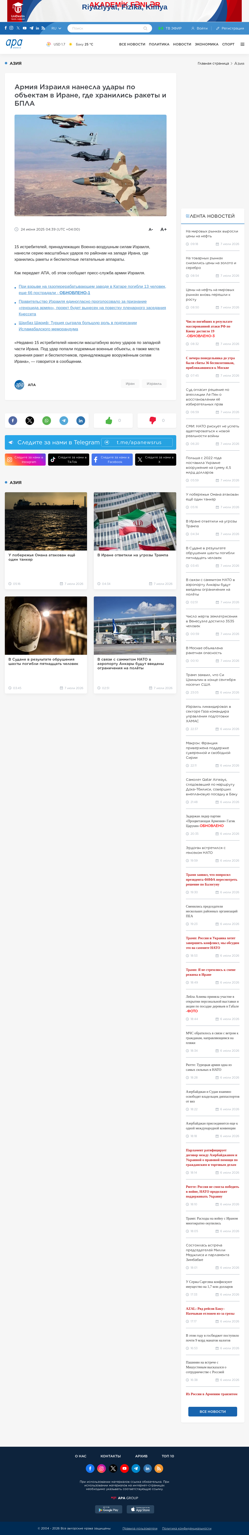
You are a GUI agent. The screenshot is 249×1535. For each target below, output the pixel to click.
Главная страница (213, 63)
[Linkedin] (37, 28)
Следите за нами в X (156, 459)
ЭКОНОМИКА (207, 44)
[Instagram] (11, 28)
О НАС (80, 1456)
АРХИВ (141, 1456)
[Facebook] (6, 28)
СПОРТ (228, 44)
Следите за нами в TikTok (69, 459)
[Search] (145, 29)
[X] (18, 28)
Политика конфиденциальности (187, 1528)
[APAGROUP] (124, 1498)
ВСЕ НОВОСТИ (132, 44)
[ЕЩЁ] (241, 44)
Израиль (154, 384)
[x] (113, 1469)
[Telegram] (31, 28)
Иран (130, 384)
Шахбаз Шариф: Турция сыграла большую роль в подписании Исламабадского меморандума (78, 325)
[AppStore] (140, 1509)
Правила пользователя (140, 1528)
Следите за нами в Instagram (25, 459)
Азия (239, 63)
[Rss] (43, 28)
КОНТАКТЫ (111, 1456)
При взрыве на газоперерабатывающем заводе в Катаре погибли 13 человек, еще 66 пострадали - (92, 289)
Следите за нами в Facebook (111, 459)
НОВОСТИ (182, 44)
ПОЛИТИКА (159, 44)
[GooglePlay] (109, 1509)
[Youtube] (25, 28)
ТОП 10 (168, 1456)
